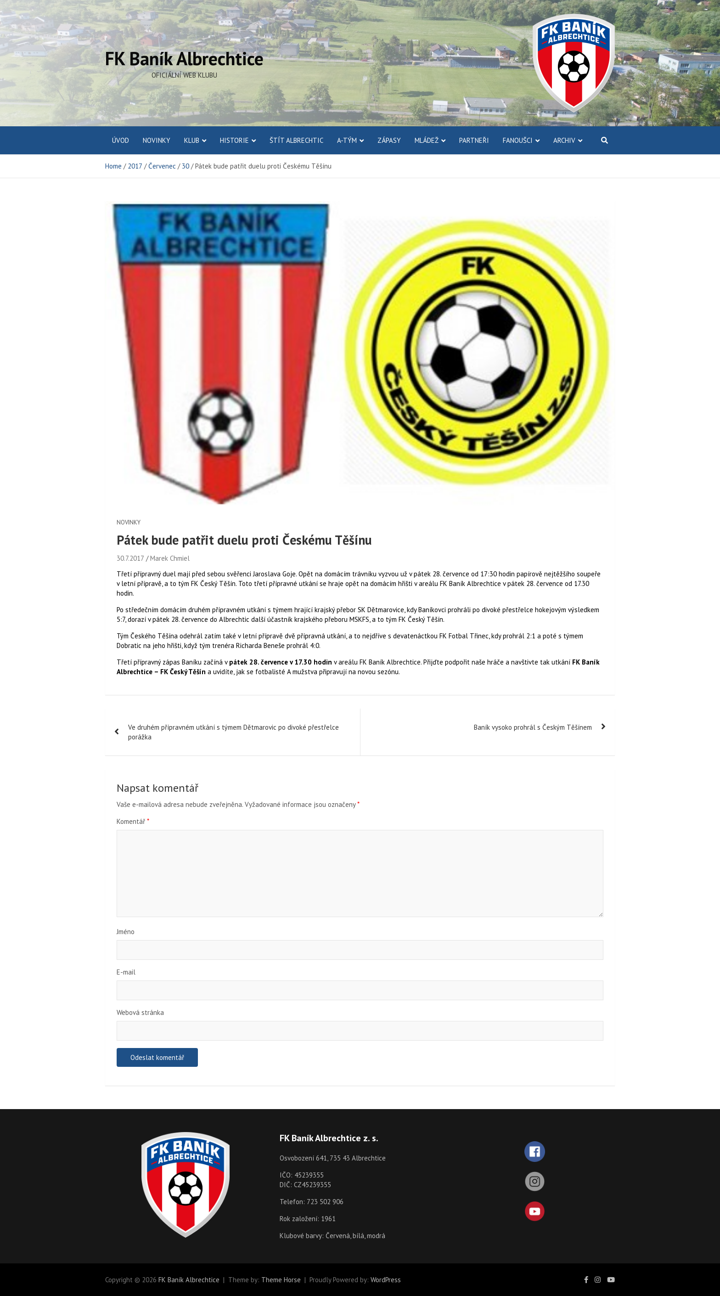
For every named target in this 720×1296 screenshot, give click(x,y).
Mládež (427, 140)
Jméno (126, 931)
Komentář (133, 821)
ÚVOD (120, 140)
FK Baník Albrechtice (184, 58)
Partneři (474, 140)
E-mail (126, 972)
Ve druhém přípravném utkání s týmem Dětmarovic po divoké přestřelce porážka (233, 732)
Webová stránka (140, 1012)
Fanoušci (518, 140)
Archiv (564, 140)
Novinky (156, 140)
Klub (191, 140)
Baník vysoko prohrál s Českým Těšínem (533, 727)
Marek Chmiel (170, 558)
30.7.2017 (130, 558)
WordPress (386, 1279)
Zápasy (389, 140)
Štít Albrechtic (296, 140)
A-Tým (347, 140)
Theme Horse (281, 1279)
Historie (234, 140)
